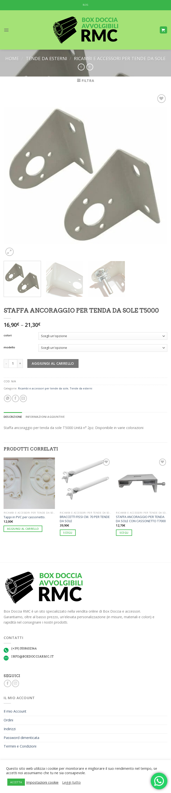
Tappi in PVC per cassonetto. (24, 517)
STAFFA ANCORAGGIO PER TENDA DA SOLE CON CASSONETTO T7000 (141, 519)
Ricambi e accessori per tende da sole (120, 58)
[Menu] (6, 30)
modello (9, 347)
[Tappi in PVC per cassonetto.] (29, 483)
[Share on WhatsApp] (7, 398)
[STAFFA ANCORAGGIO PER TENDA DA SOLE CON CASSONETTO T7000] (141, 483)
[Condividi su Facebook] (15, 398)
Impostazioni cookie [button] (42, 782)
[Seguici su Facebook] (7, 683)
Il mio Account (15, 711)
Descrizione (13, 417)
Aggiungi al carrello (53, 363)
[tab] (13, 416)
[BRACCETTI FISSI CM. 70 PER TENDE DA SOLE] (85, 483)
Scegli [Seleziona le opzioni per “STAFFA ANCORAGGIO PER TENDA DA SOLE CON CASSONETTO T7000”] (124, 532)
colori (8, 335)
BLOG (85, 4)
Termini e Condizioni (20, 746)
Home (12, 58)
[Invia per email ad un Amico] (23, 398)
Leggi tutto (71, 782)
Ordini (8, 720)
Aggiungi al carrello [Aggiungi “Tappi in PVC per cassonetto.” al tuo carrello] (23, 528)
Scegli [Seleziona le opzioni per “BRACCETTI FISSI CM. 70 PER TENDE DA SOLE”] (67, 532)
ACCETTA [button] (16, 782)
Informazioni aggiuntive (45, 417)
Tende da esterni (46, 58)
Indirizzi (10, 729)
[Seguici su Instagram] (15, 683)
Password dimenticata (21, 737)
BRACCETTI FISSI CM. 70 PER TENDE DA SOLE (85, 519)
